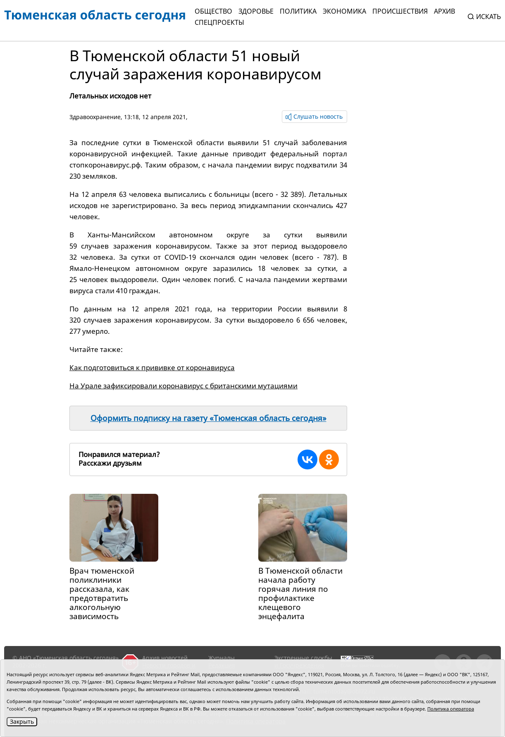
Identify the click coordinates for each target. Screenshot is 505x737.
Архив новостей (165, 658)
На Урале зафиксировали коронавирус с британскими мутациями (183, 385)
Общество (213, 11)
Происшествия (400, 11)
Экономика (344, 11)
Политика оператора (450, 709)
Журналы (221, 658)
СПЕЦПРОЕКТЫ (219, 22)
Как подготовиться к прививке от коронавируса (152, 367)
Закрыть (22, 721)
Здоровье (256, 11)
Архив (444, 11)
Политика (298, 11)
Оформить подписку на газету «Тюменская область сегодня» (208, 418)
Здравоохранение (95, 117)
